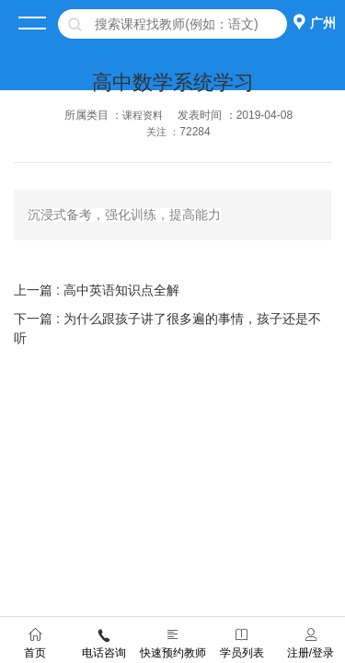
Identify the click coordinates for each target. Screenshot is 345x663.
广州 (323, 23)
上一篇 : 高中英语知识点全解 (96, 290)
